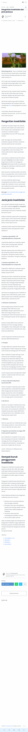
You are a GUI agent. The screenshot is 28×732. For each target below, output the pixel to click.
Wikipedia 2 (7, 542)
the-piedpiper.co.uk (9, 538)
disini (10, 105)
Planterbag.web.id (9, 726)
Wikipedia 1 (7, 540)
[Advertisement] (14, 37)
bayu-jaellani (7, 544)
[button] (4, 2)
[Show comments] (24, 730)
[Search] (26, 2)
